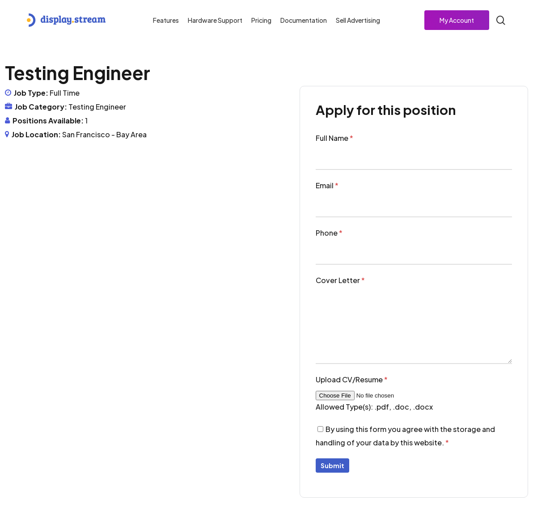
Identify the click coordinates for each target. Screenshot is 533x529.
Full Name (334, 138)
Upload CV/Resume (352, 379)
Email (327, 185)
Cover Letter (340, 280)
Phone (329, 232)
